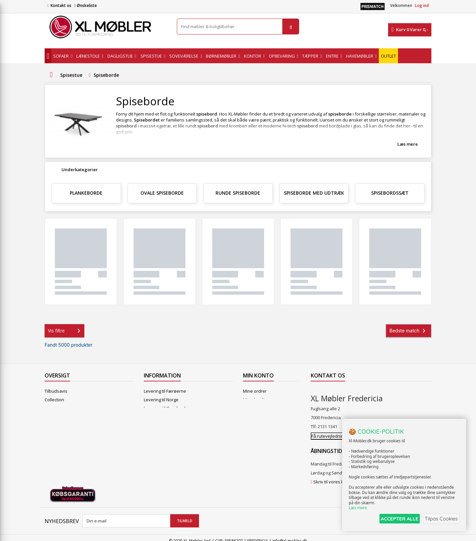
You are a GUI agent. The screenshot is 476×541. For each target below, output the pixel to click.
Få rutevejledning (328, 430)
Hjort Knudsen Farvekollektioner (176, 468)
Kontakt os (61, 5)
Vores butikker (59, 425)
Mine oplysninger (260, 417)
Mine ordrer (255, 391)
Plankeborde (86, 193)
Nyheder (53, 408)
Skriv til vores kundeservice (341, 475)
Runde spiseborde (238, 193)
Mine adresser (257, 408)
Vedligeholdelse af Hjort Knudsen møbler (185, 460)
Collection (54, 400)
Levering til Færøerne (165, 391)
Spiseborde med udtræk (314, 193)
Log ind (422, 5)
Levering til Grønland (164, 408)
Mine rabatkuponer (262, 425)
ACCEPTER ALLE (395, 519)
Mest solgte (56, 417)
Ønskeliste (85, 5)
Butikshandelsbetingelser (169, 434)
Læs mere (407, 144)
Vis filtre (65, 331)
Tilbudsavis (56, 391)
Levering (152, 417)
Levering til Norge (161, 400)
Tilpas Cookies (440, 519)
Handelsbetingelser (163, 425)
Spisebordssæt (390, 193)
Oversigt (53, 443)
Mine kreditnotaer (261, 400)
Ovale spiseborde (162, 193)
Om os (150, 443)
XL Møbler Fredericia (164, 451)
